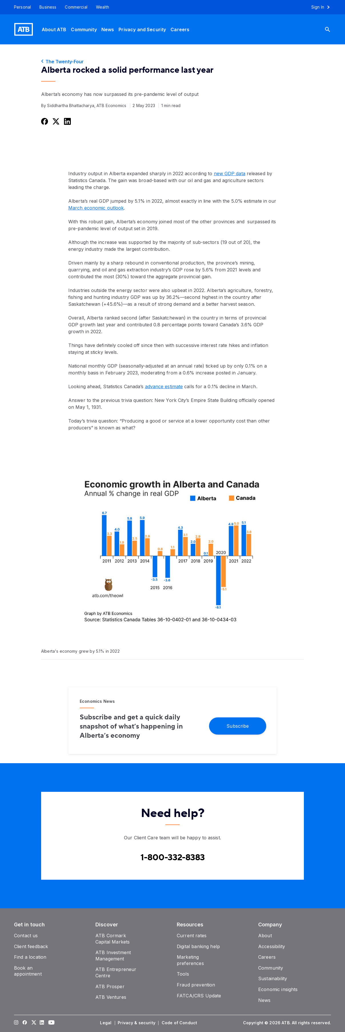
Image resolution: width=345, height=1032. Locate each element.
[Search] (332, 29)
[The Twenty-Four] (172, 61)
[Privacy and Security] (142, 29)
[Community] (84, 29)
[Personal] (20, 7)
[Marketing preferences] (190, 960)
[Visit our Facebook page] (25, 1023)
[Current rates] (191, 935)
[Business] (48, 7)
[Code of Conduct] (180, 1023)
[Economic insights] (278, 989)
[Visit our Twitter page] (33, 1023)
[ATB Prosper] (110, 986)
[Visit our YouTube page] (50, 1023)
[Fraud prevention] (196, 985)
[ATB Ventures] (110, 997)
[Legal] (106, 1023)
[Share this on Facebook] (44, 121)
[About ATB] (54, 29)
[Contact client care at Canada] (173, 858)
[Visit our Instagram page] (16, 1023)
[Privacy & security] (137, 1023)
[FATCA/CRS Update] (199, 996)
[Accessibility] (271, 946)
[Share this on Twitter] (55, 121)
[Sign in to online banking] (323, 7)
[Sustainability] (272, 978)
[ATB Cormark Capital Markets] (112, 939)
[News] (107, 29)
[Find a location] (30, 957)
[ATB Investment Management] (113, 956)
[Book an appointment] (28, 971)
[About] (265, 935)
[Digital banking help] (198, 946)
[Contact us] (26, 935)
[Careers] (180, 29)
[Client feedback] (31, 946)
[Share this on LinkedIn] (67, 121)
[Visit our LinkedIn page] (42, 1023)
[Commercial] (76, 7)
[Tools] (183, 974)
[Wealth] (102, 7)
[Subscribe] (237, 725)
